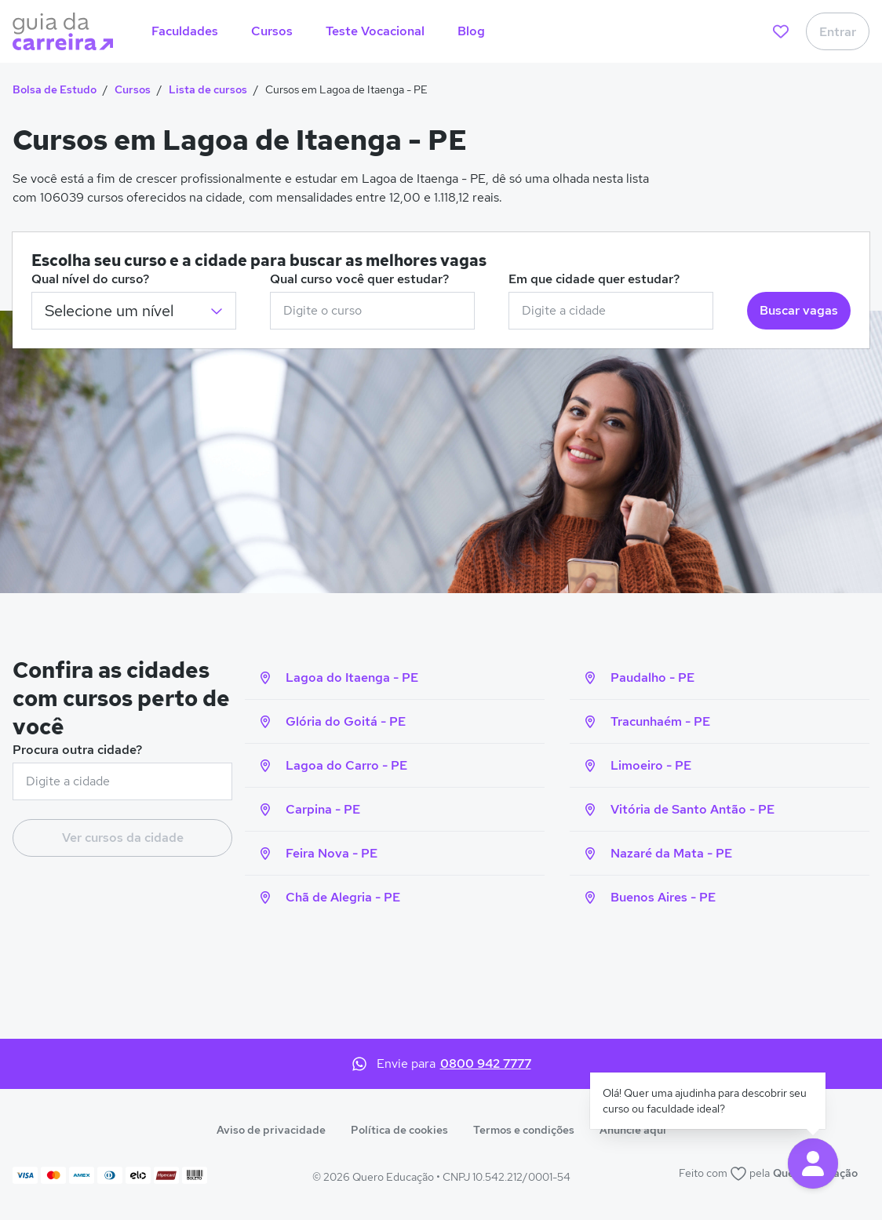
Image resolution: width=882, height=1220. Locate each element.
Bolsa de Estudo (55, 89)
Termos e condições (523, 1130)
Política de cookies (399, 1130)
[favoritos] (781, 31)
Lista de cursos (208, 89)
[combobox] (372, 311)
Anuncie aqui (633, 1130)
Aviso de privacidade (271, 1130)
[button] (813, 1163)
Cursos (133, 89)
